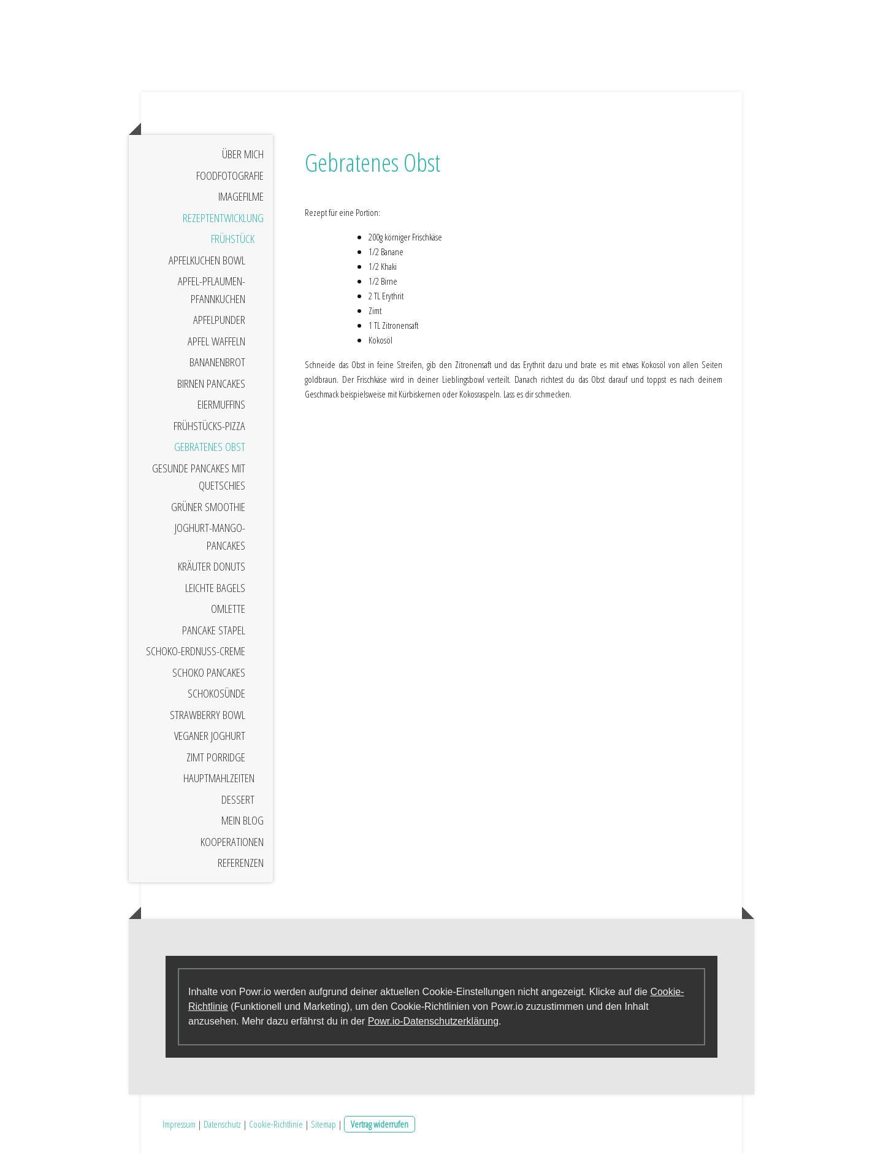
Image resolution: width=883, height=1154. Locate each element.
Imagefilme (241, 196)
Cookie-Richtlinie (276, 1124)
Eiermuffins (221, 404)
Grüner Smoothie (208, 507)
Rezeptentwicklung (223, 218)
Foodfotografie (230, 175)
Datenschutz (222, 1124)
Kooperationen (232, 842)
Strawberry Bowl (207, 715)
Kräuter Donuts (211, 566)
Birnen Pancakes (211, 383)
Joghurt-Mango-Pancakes (210, 536)
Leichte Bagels (215, 588)
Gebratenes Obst (209, 447)
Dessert (237, 799)
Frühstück (232, 239)
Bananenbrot (217, 362)
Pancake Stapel (213, 630)
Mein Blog (242, 820)
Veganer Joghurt (209, 736)
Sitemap (323, 1124)
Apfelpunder (219, 320)
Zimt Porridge (215, 757)
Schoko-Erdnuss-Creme (195, 651)
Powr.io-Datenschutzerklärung (433, 1021)
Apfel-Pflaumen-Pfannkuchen (211, 290)
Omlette (228, 609)
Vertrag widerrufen (379, 1124)
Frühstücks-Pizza (209, 426)
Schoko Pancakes (208, 672)
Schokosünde (216, 693)
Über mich (243, 154)
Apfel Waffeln (216, 341)
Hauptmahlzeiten (218, 778)
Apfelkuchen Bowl (207, 260)
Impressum (179, 1124)
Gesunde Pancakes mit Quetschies (198, 477)
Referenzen (241, 863)
